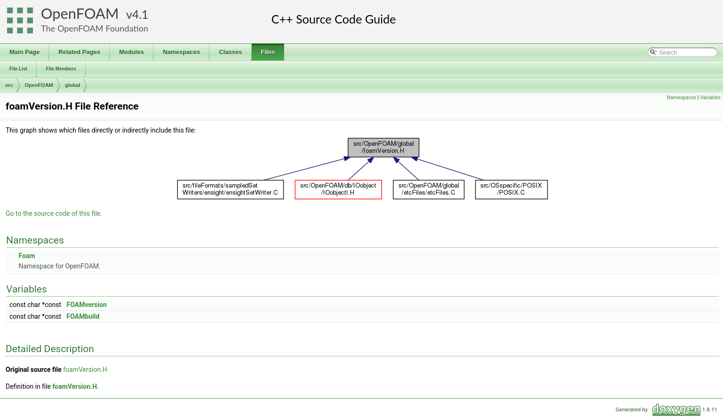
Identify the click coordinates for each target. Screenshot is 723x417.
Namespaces (681, 97)
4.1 (140, 14)
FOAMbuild (83, 316)
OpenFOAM (80, 13)
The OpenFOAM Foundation (94, 28)
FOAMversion (87, 304)
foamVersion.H (85, 369)
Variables (710, 97)
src (9, 85)
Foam (26, 256)
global (72, 85)
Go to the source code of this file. (54, 213)
